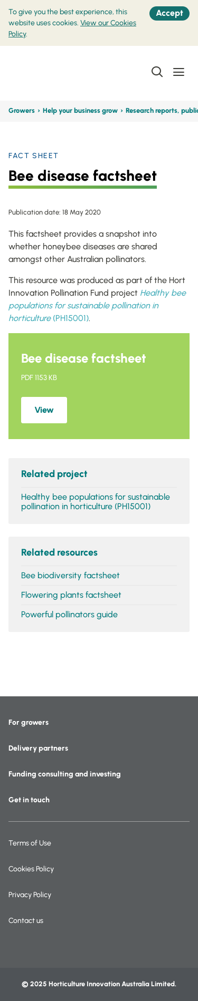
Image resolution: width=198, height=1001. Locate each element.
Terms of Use (29, 843)
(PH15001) (97, 305)
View (44, 410)
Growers (21, 110)
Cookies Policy (31, 868)
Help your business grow (80, 110)
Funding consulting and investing (64, 774)
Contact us (25, 920)
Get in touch (29, 799)
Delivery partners (38, 748)
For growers (28, 722)
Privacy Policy (29, 894)
